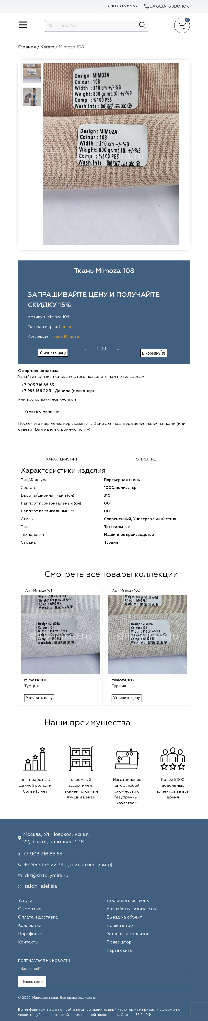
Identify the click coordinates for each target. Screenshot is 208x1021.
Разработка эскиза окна (132, 909)
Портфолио (30, 934)
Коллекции (29, 926)
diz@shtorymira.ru (47, 875)
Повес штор (119, 942)
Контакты (28, 942)
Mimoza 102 (123, 680)
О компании (30, 909)
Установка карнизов (128, 934)
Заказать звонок (166, 6)
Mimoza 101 (35, 680)
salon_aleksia (40, 886)
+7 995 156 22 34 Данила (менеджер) (58, 391)
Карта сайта (119, 951)
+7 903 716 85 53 (121, 6)
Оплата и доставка (38, 917)
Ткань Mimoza (65, 337)
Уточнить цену (52, 352)
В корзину (153, 353)
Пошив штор (120, 926)
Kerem (65, 327)
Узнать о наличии (41, 412)
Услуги (25, 901)
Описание (146, 459)
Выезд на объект (124, 917)
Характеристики (62, 459)
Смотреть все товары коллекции (111, 575)
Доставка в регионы (128, 901)
